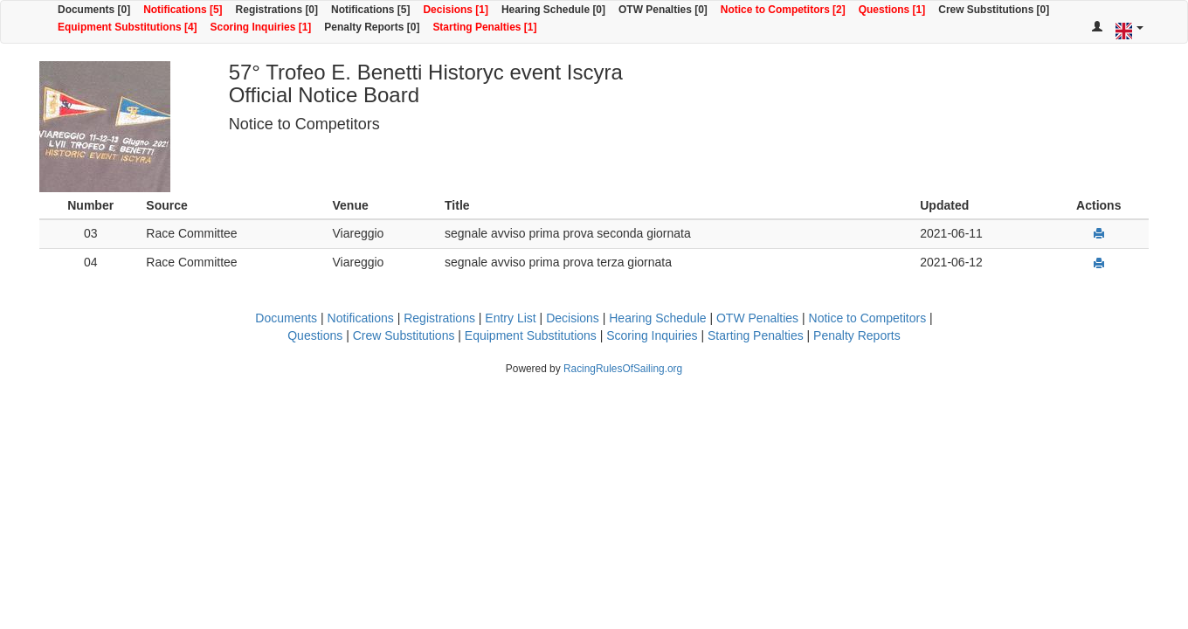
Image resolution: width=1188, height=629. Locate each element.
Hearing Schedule (657, 318)
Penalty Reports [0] (371, 27)
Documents (286, 318)
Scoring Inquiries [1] (261, 27)
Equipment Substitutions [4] (127, 27)
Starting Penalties (756, 335)
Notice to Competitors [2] (783, 9)
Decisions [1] (455, 9)
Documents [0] (94, 9)
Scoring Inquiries (651, 335)
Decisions (572, 318)
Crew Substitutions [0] (993, 9)
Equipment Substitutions (531, 335)
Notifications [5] (182, 9)
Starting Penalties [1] (484, 27)
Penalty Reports (857, 335)
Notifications (361, 318)
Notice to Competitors (868, 318)
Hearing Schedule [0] (553, 9)
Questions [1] (892, 9)
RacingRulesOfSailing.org (622, 369)
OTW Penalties (757, 318)
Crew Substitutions (404, 335)
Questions (314, 335)
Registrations (439, 318)
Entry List (510, 318)
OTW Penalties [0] (663, 9)
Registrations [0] (277, 9)
